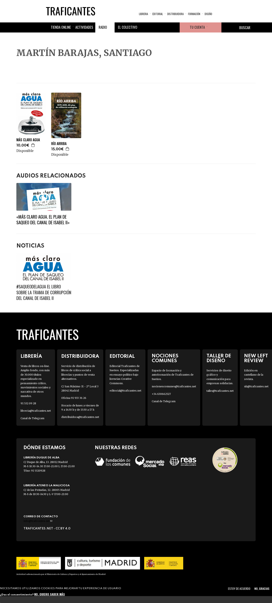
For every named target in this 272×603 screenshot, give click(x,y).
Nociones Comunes (165, 358)
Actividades (84, 27)
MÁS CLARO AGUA (28, 140)
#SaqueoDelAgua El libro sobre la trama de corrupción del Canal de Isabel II (43, 292)
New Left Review (256, 358)
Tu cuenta (197, 27)
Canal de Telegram (32, 418)
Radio (103, 27)
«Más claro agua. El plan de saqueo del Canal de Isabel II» (43, 219)
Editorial (157, 14)
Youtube (175, 27)
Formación (194, 14)
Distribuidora (175, 14)
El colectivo (127, 27)
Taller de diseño (219, 358)
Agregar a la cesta (33, 145)
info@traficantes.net (38, 521)
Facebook (144, 27)
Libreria (143, 14)
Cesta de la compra (214, 27)
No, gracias (261, 588)
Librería (31, 356)
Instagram (165, 27)
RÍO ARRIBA (59, 143)
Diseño (208, 14)
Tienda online (61, 27)
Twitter (154, 27)
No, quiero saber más (49, 594)
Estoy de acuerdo (239, 588)
